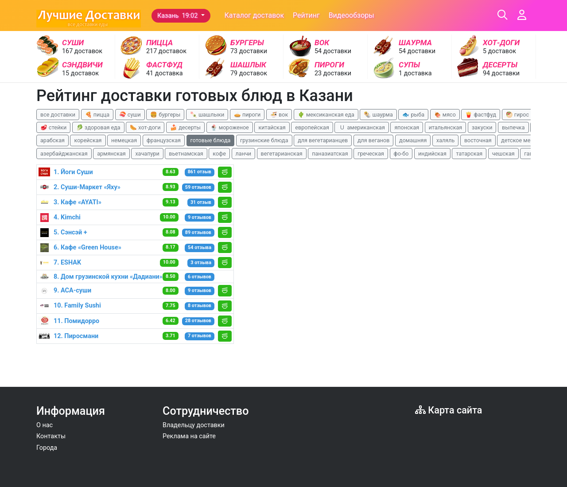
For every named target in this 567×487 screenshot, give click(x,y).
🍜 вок (279, 114)
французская (164, 140)
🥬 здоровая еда (98, 127)
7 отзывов (199, 336)
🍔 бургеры (165, 114)
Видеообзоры (351, 15)
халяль (445, 140)
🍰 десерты (185, 127)
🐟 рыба (413, 114)
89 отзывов (198, 232)
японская (406, 127)
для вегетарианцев (323, 140)
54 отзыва (199, 247)
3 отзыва (200, 262)
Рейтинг (306, 15)
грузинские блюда (264, 140)
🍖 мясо (445, 114)
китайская (271, 127)
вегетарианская (282, 153)
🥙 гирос (517, 114)
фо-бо (401, 153)
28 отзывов (198, 320)
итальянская (445, 127)
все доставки (57, 114)
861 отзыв (199, 172)
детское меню (519, 140)
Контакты (51, 436)
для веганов (373, 140)
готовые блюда (210, 140)
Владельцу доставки (194, 425)
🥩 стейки (53, 127)
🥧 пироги (247, 114)
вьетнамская (186, 153)
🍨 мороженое (229, 127)
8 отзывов (199, 305)
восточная (478, 140)
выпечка (513, 127)
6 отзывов (199, 277)
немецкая (124, 140)
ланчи (244, 153)
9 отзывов (199, 217)
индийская (432, 153)
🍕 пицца (97, 114)
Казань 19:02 (178, 15)
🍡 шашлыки (207, 114)
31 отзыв (200, 202)
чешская (503, 153)
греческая (370, 153)
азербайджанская (64, 153)
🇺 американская (361, 127)
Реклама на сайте (189, 436)
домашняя (413, 140)
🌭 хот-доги (145, 127)
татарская (469, 153)
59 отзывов (198, 187)
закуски (482, 127)
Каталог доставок (254, 15)
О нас (44, 425)
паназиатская (330, 153)
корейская (87, 140)
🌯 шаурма (378, 114)
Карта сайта (448, 410)
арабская (52, 140)
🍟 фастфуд (480, 114)
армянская (111, 153)
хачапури (147, 153)
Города (46, 448)
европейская (312, 127)
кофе (219, 153)
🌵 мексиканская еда (326, 114)
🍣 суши (130, 114)
